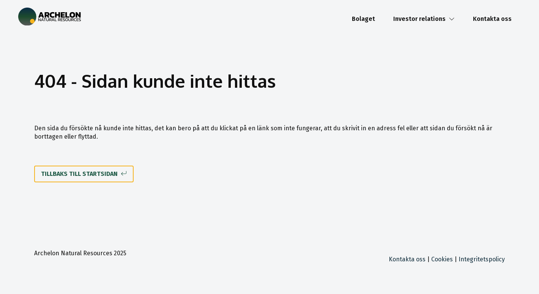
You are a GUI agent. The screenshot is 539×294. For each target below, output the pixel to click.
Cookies (442, 259)
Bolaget (363, 18)
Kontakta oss (492, 18)
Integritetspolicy (482, 259)
